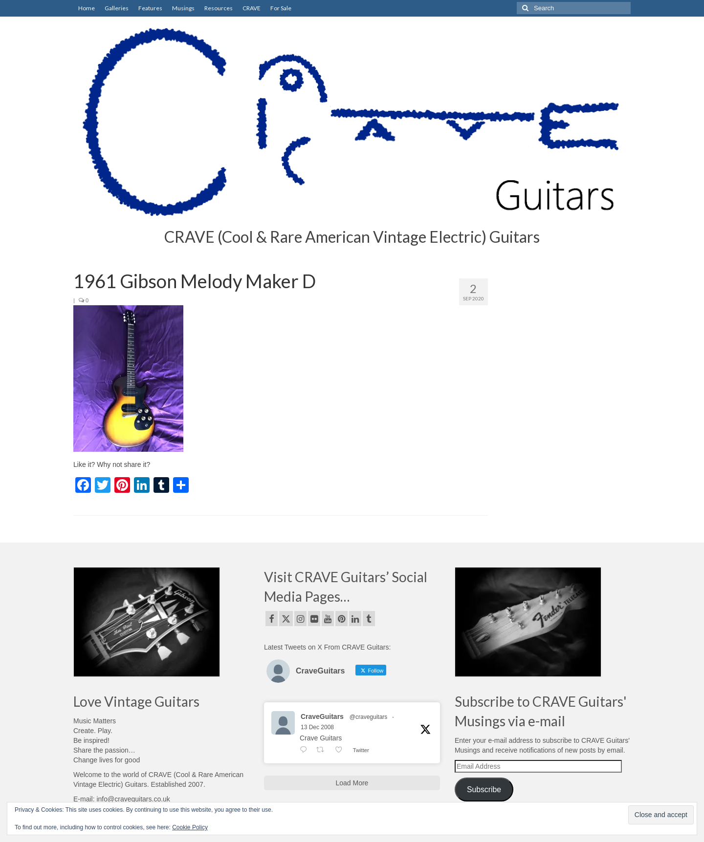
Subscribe (484, 789)
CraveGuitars (322, 716)
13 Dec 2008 (317, 727)
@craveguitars (369, 717)
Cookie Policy (190, 827)
